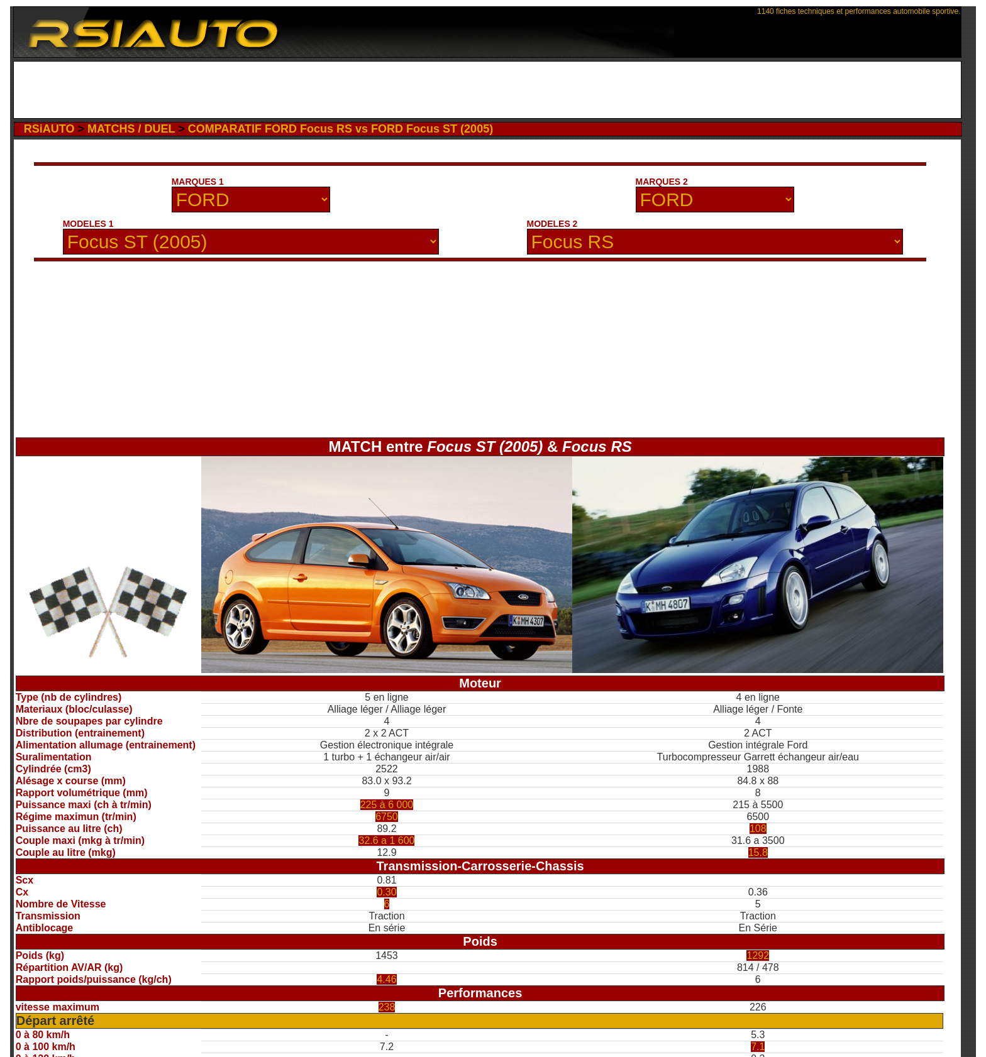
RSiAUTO (49, 129)
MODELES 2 (552, 224)
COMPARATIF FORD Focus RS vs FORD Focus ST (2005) (340, 129)
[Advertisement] (487, 90)
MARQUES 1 (198, 182)
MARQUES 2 (662, 182)
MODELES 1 (88, 224)
